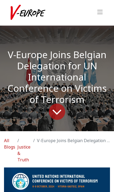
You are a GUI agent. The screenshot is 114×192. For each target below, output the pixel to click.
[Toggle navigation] (100, 13)
